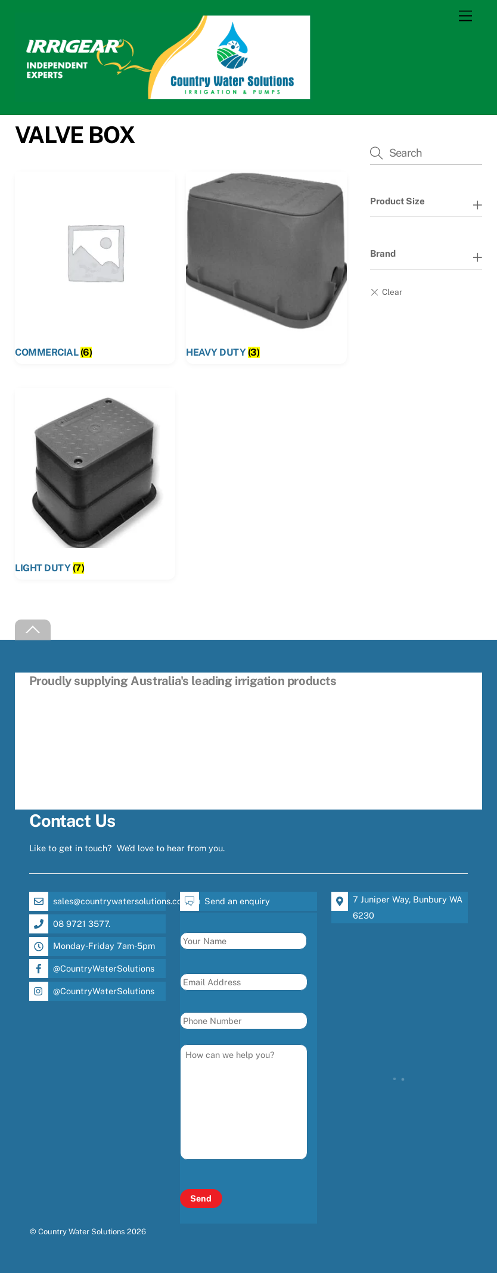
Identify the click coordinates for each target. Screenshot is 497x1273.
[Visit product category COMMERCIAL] (95, 267)
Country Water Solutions (81, 1231)
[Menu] (465, 16)
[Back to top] (33, 630)
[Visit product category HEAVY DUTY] (266, 267)
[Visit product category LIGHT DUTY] (95, 484)
